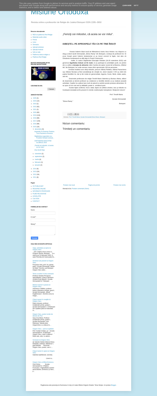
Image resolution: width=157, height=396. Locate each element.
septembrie (38, 156)
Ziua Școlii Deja (39, 150)
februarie (38, 162)
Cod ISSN (36, 198)
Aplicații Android (38, 49)
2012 (35, 174)
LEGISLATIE (37, 196)
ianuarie (37, 165)
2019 (35, 115)
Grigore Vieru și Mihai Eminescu (43, 362)
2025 (35, 98)
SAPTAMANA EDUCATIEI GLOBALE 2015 (42, 141)
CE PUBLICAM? (38, 186)
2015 (35, 127)
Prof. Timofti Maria (74, 117)
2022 (35, 106)
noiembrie (38, 154)
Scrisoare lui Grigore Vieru (41, 340)
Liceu (34, 42)
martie (37, 159)
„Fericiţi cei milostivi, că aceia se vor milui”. (43, 146)
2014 (35, 169)
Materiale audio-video (40, 37)
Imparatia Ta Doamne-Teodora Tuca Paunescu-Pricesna (44, 132)
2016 (35, 124)
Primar (35, 40)
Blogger (113, 385)
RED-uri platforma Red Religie (42, 35)
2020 (35, 112)
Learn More (126, 5)
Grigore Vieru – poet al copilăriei (43, 329)
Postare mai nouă (69, 185)
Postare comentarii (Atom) (80, 188)
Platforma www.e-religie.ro (41, 54)
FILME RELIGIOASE (39, 194)
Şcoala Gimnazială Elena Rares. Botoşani (93, 117)
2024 (35, 101)
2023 (35, 104)
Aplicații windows (38, 47)
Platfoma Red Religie (40, 57)
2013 (35, 171)
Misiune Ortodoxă (59, 12)
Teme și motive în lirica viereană (43, 274)
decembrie (38, 129)
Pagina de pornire (94, 185)
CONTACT (36, 201)
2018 (35, 118)
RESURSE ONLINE (39, 189)
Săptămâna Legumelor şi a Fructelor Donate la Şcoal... (44, 137)
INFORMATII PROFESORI (41, 191)
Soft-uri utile (37, 52)
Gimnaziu (36, 44)
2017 (35, 121)
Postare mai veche (119, 185)
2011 (35, 177)
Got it (136, 5)
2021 (35, 109)
